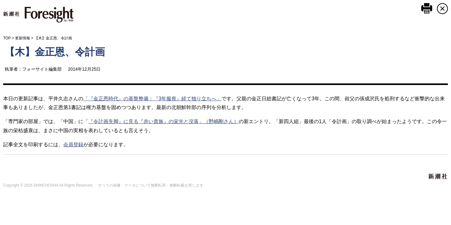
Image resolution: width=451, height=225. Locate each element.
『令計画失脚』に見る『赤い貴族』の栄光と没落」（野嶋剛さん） (163, 121)
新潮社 (438, 176)
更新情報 (22, 38)
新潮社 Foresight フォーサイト (38, 14)
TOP (7, 38)
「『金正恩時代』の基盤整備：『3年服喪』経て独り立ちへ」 (152, 98)
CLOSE (442, 8)
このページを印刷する (426, 8)
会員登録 (73, 144)
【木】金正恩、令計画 (55, 52)
